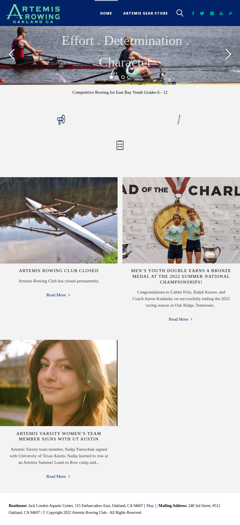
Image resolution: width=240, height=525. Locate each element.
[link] (180, 13)
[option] (120, 55)
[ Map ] (150, 506)
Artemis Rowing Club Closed (58, 270)
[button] (12, 55)
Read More (58, 295)
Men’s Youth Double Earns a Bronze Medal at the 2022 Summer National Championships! (181, 276)
